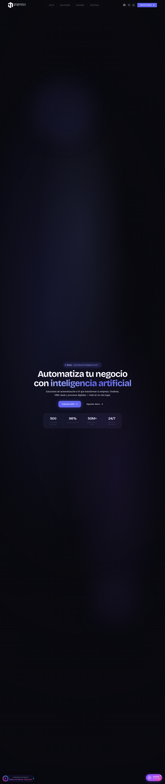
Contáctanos (147, 5)
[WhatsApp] (134, 5)
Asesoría (80, 5)
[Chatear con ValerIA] (154, 777)
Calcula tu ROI (70, 404)
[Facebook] (124, 5)
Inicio (51, 5)
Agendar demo (95, 404)
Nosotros (94, 5)
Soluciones (65, 5)
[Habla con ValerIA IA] (18, 778)
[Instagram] (129, 5)
